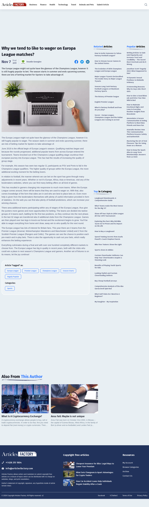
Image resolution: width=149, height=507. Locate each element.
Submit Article (103, 5)
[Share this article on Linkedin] (88, 62)
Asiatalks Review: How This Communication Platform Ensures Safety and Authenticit (137, 139)
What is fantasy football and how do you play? (109, 110)
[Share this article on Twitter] (82, 62)
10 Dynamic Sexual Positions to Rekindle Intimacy (136, 81)
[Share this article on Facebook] (76, 62)
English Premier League (104, 103)
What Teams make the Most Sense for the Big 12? (106, 209)
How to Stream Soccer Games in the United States (108, 62)
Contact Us (128, 484)
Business (33, 5)
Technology (63, 5)
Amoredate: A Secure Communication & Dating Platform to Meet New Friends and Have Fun (137, 126)
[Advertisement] (74, 25)
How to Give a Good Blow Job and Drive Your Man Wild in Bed (137, 100)
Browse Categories (131, 475)
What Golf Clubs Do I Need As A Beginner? (108, 302)
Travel (73, 5)
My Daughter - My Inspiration (107, 309)
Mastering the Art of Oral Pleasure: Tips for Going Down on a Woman (136, 151)
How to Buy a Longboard (105, 235)
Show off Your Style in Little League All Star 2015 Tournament (109, 217)
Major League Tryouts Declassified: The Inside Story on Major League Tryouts (109, 79)
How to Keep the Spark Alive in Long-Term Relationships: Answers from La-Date (136, 162)
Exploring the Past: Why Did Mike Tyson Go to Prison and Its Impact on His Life (109, 226)
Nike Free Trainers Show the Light (109, 251)
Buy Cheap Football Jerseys (106, 288)
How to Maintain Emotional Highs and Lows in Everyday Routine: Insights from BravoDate (136, 112)
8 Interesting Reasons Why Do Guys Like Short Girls (137, 90)
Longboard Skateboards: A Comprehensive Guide (106, 201)
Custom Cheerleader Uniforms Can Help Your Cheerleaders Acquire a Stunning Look (107, 264)
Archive (126, 480)
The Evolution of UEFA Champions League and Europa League (109, 70)
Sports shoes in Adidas (104, 256)
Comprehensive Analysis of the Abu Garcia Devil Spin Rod (108, 294)
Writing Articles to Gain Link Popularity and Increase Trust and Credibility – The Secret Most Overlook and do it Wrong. (137, 59)
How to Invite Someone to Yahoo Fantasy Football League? (109, 54)
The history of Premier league (107, 98)
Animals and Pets (86, 5)
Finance (43, 5)
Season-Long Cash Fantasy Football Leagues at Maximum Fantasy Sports (107, 90)
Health (52, 5)
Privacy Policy (142, 504)
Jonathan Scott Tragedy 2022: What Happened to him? (137, 71)
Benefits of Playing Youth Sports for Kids (108, 273)
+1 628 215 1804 (12, 470)
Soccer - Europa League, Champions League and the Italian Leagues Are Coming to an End (109, 119)
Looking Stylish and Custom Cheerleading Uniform (106, 281)
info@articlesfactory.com (18, 476)
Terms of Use (127, 504)
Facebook (100, 504)
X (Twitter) (113, 504)
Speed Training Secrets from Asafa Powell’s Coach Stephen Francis (107, 242)
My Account (128, 471)
